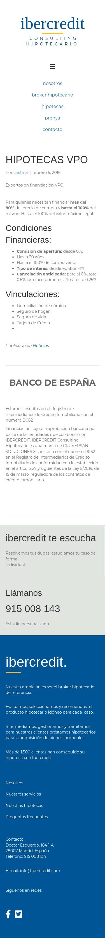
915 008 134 (35, 856)
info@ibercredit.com (40, 870)
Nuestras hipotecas (24, 805)
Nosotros (14, 782)
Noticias (41, 345)
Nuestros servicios (23, 794)
